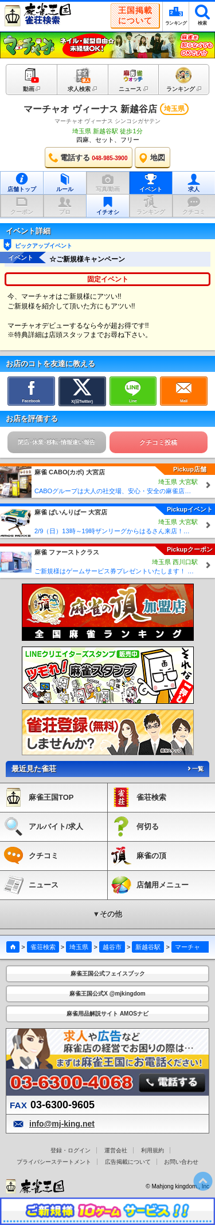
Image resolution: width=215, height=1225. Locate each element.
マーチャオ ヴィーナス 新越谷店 (90, 109)
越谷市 (112, 946)
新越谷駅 (148, 946)
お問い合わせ (181, 1162)
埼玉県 (78, 946)
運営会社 (115, 1150)
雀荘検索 (43, 946)
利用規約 (152, 1150)
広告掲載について (128, 1162)
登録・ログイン (70, 1150)
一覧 (195, 769)
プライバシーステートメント (54, 1162)
